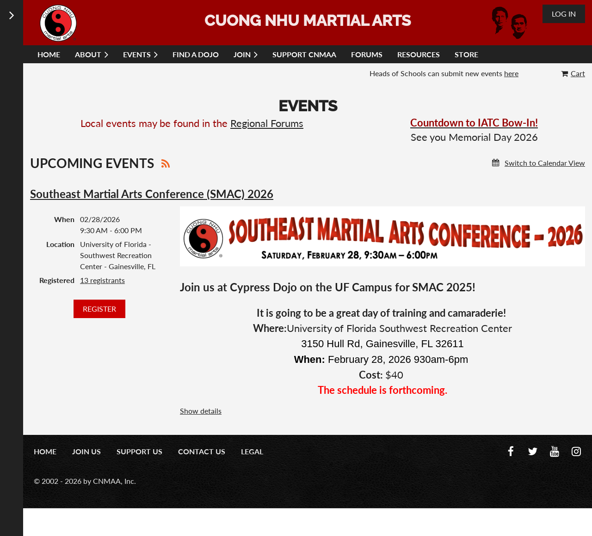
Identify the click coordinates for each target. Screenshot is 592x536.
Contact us (201, 451)
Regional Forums (266, 123)
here (511, 73)
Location (60, 244)
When (64, 219)
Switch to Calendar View (545, 162)
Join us (86, 451)
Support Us (139, 451)
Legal (252, 451)
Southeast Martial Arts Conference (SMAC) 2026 (151, 193)
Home (45, 451)
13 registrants (102, 280)
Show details (201, 410)
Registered (56, 280)
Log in (564, 13)
